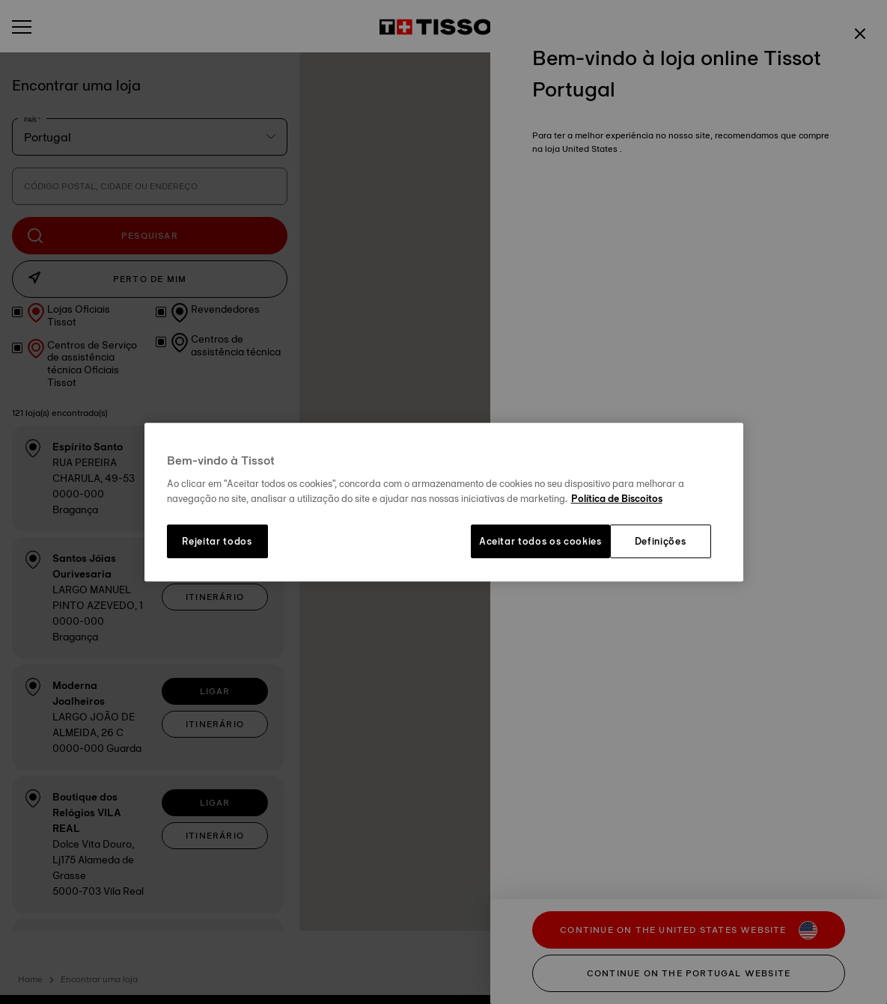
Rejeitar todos (217, 541)
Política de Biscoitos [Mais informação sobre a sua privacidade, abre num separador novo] (616, 498)
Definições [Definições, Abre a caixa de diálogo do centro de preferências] (660, 541)
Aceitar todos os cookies (540, 541)
